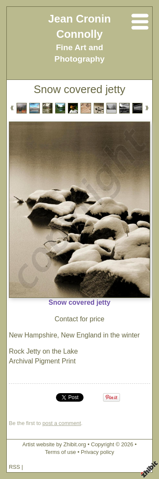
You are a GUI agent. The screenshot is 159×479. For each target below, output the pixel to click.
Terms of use (60, 452)
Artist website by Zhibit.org (54, 444)
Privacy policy (97, 452)
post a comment (61, 423)
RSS (14, 467)
